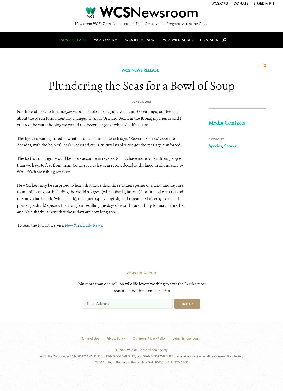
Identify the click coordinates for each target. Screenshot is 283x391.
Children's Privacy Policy (149, 338)
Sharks (230, 146)
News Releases (73, 40)
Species (215, 146)
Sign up (187, 303)
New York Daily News (83, 225)
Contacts (209, 40)
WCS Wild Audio (178, 40)
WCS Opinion (106, 40)
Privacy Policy (116, 338)
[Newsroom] (141, 13)
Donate (241, 3)
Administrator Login (186, 338)
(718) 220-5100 (177, 362)
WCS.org (220, 3)
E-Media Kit (264, 3)
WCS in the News (140, 40)
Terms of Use (90, 338)
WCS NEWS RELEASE (140, 70)
